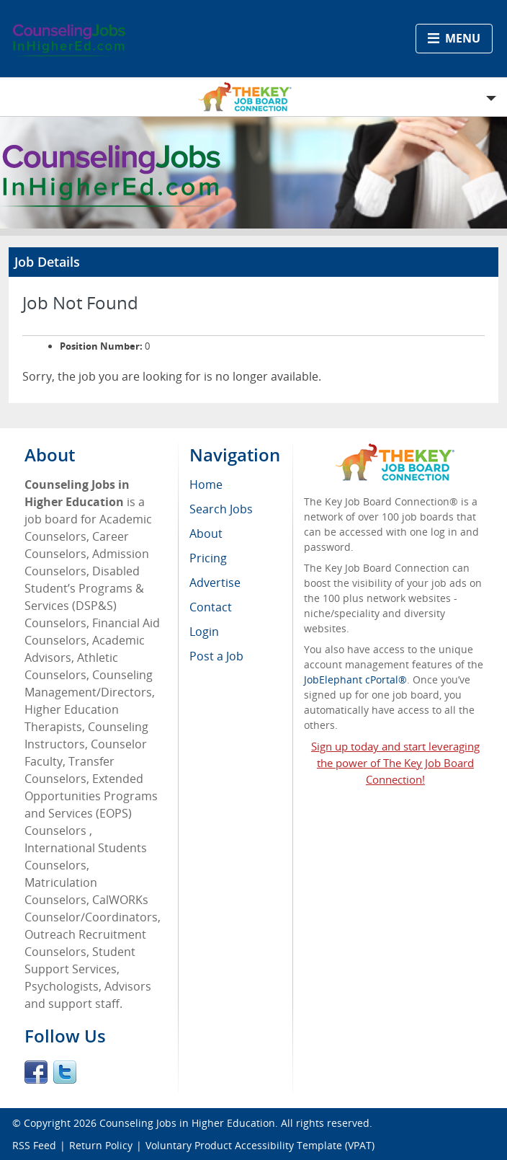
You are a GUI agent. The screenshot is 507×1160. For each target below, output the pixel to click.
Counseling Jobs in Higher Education (187, 1123)
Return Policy (101, 1145)
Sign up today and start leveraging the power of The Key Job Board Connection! (395, 763)
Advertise (215, 582)
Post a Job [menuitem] (216, 656)
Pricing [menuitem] (208, 558)
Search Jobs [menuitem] (221, 509)
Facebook (36, 1072)
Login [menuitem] (204, 631)
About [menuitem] (206, 533)
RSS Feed (34, 1145)
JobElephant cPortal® (355, 679)
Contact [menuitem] (210, 607)
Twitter (64, 1072)
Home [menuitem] (206, 484)
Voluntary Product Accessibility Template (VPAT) (259, 1145)
